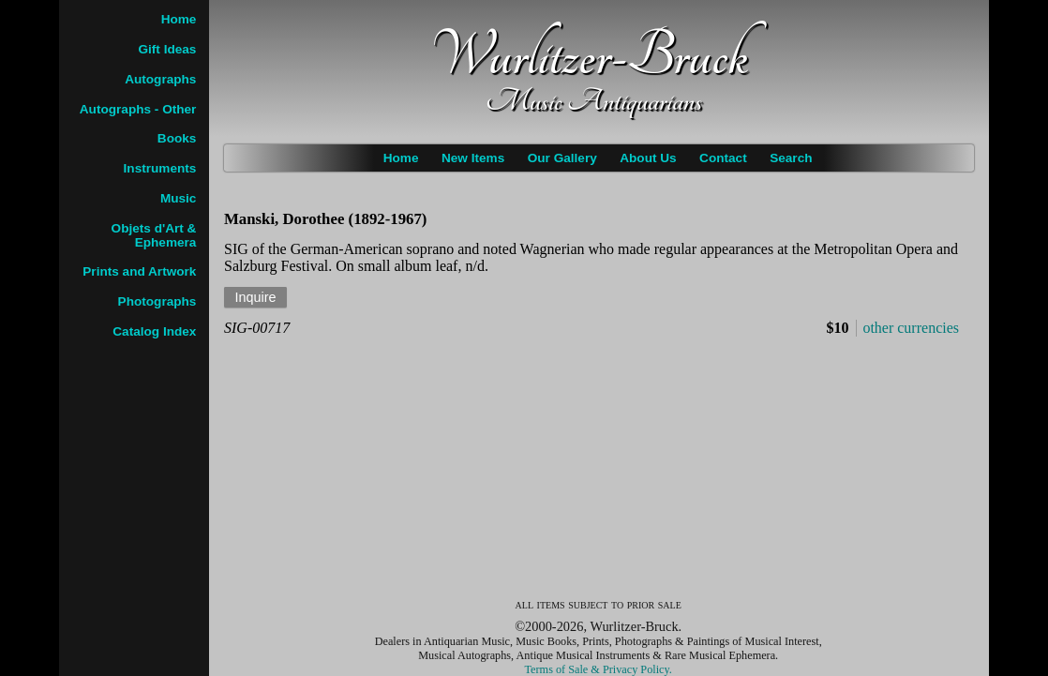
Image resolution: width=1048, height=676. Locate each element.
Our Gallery (562, 158)
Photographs (157, 301)
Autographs (160, 79)
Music (178, 198)
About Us (648, 158)
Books (177, 138)
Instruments (160, 168)
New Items (473, 158)
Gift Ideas (167, 49)
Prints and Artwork (139, 271)
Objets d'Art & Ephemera (154, 235)
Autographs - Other (138, 109)
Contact (723, 158)
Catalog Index (154, 331)
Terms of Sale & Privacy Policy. (598, 669)
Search (791, 158)
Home (401, 158)
